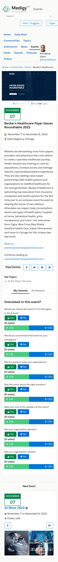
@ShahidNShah (48, 59)
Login (52, 23)
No (23, 317)
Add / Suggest (31, 23)
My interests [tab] (20, 290)
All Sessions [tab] (38, 290)
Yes (10, 317)
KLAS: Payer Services (19, 281)
